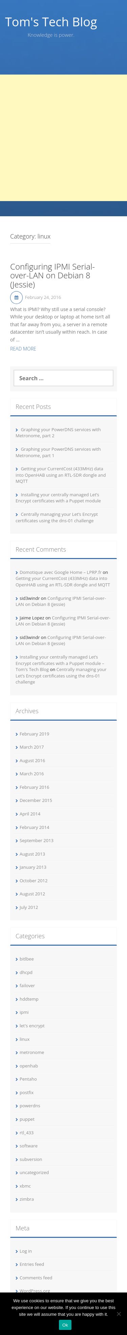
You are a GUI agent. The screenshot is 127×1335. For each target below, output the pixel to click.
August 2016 (32, 760)
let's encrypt (32, 1026)
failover (27, 985)
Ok (65, 1325)
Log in (26, 1251)
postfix (27, 1092)
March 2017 (32, 747)
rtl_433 (27, 1133)
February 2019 (34, 734)
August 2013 (32, 854)
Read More (23, 348)
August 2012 (32, 894)
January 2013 (33, 867)
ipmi (24, 1012)
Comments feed (36, 1278)
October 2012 (33, 881)
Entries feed (32, 1264)
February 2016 (34, 787)
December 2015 (36, 800)
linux (24, 1039)
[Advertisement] (63, 138)
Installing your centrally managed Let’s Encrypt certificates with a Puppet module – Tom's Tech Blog (60, 663)
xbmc (25, 1186)
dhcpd (26, 972)
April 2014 (30, 814)
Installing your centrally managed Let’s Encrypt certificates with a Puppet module (58, 498)
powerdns (30, 1106)
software (29, 1146)
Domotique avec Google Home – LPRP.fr (61, 572)
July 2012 (29, 907)
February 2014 (34, 827)
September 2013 (37, 840)
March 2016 (32, 774)
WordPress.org (35, 1291)
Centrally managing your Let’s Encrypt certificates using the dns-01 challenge (57, 517)
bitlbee (27, 959)
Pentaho (28, 1079)
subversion (31, 1159)
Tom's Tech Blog (51, 21)
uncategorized (34, 1172)
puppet (27, 1119)
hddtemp (29, 999)
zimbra (27, 1199)
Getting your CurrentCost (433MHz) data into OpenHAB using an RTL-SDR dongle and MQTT (61, 475)
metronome (32, 1052)
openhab (29, 1066)
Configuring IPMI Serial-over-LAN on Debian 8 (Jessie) (52, 275)
